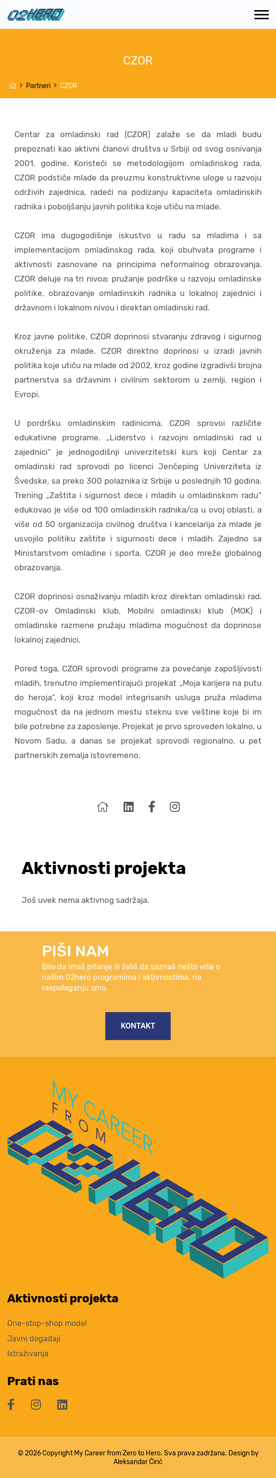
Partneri (38, 86)
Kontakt (138, 1025)
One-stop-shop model (47, 1323)
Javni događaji (34, 1338)
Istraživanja (28, 1353)
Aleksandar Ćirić (138, 1461)
